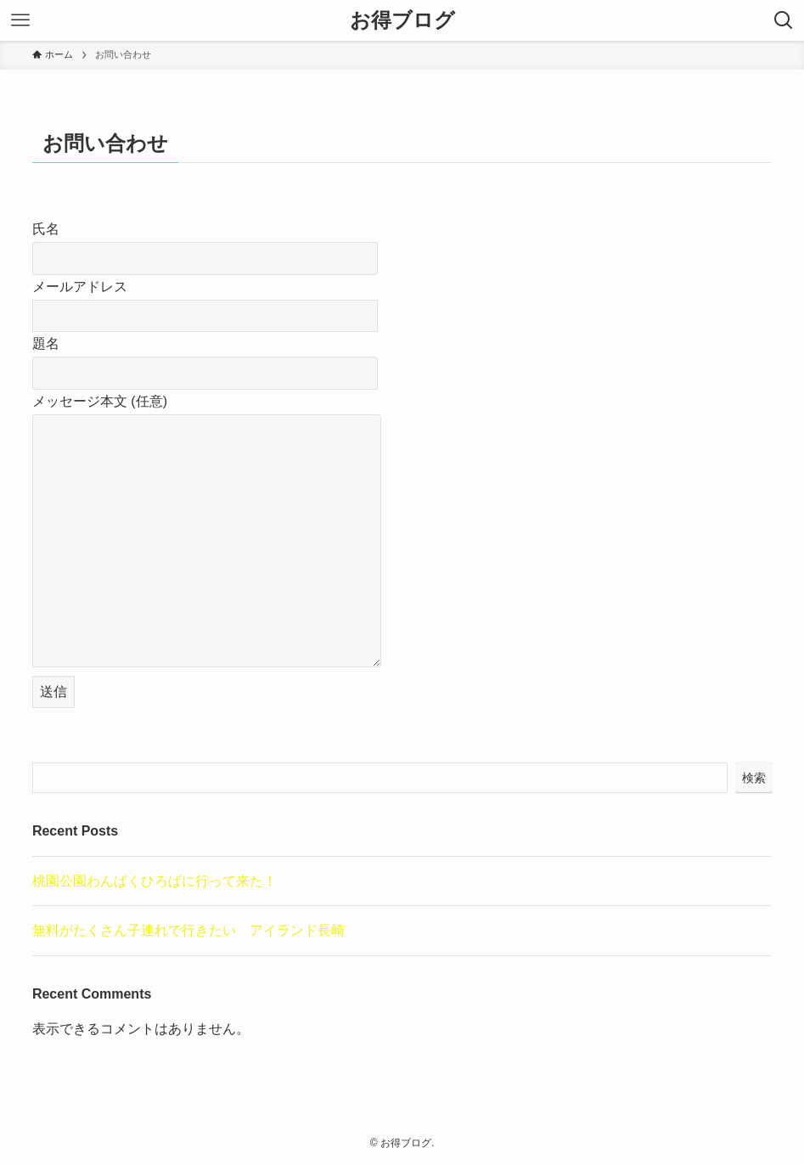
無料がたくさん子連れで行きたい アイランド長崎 (188, 930)
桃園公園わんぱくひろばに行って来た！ (154, 881)
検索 (754, 778)
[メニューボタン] (20, 20)
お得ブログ (402, 20)
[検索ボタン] (783, 20)
